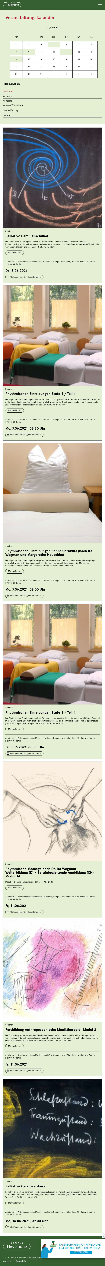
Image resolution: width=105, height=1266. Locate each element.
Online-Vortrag (10, 110)
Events (6, 115)
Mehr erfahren (14, 252)
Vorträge (7, 95)
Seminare (8, 91)
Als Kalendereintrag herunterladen (25, 277)
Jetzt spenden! (81, 1252)
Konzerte (7, 100)
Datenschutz (20, 1261)
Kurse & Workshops (13, 105)
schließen (103, 1236)
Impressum (7, 1261)
